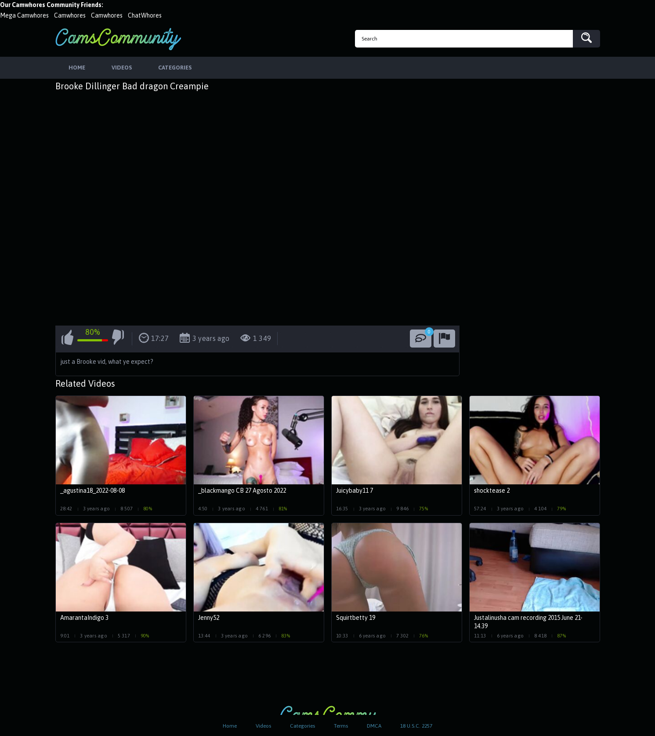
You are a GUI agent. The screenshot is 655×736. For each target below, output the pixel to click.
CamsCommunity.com (118, 39)
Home (230, 726)
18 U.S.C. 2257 (416, 726)
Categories (302, 726)
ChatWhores (145, 15)
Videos (263, 726)
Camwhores (70, 15)
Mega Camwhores (24, 15)
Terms (341, 726)
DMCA (374, 726)
